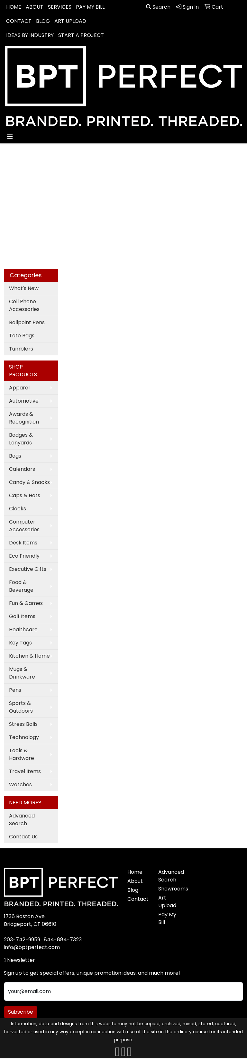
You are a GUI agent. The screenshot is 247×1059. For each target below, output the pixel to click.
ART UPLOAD (70, 21)
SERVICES (59, 7)
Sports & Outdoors (21, 707)
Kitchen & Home (29, 656)
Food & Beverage (21, 586)
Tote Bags (21, 335)
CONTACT (19, 21)
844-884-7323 (63, 939)
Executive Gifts (27, 569)
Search (158, 7)
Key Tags (20, 642)
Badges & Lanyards (21, 438)
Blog (132, 890)
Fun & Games (26, 603)
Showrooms (169, 888)
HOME (13, 7)
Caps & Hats (24, 495)
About (135, 881)
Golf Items (22, 616)
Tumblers (21, 348)
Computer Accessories (24, 525)
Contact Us (23, 836)
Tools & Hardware (21, 754)
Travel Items (25, 771)
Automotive (24, 401)
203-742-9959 (22, 939)
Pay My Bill (167, 918)
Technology (24, 737)
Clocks (17, 508)
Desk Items (23, 542)
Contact (138, 899)
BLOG (43, 21)
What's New (24, 288)
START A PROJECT (81, 35)
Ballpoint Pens (27, 322)
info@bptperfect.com (32, 947)
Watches (20, 784)
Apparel (19, 387)
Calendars (22, 469)
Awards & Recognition (24, 417)
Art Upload (167, 901)
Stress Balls (23, 724)
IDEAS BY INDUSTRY (30, 35)
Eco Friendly (24, 556)
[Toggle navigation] (10, 136)
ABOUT (34, 7)
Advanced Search (22, 819)
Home (134, 872)
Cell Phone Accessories (24, 305)
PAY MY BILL (90, 7)
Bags (15, 456)
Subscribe (20, 1012)
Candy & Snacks (29, 482)
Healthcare (23, 629)
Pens (15, 690)
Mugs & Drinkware (22, 672)
